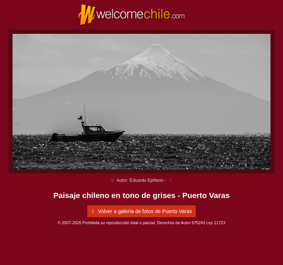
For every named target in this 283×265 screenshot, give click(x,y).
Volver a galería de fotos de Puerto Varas (140, 211)
